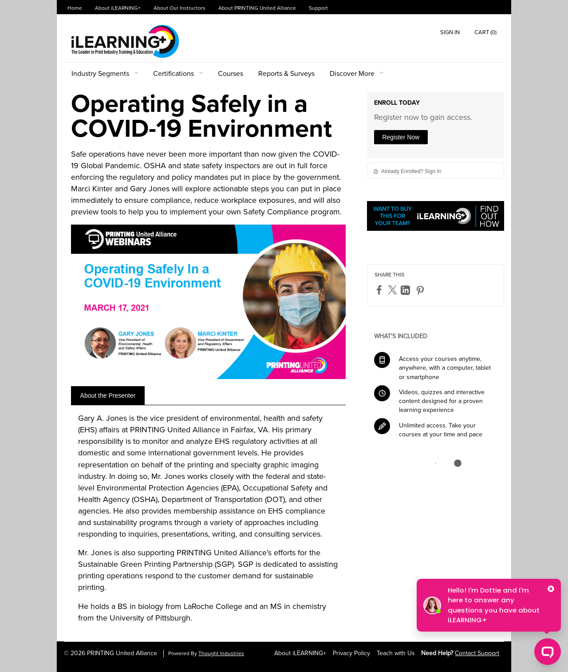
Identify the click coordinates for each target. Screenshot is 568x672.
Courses (230, 73)
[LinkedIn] (406, 290)
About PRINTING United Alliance (257, 8)
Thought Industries (221, 653)
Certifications (173, 73)
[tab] (108, 395)
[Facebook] (380, 289)
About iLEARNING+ (118, 8)
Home (74, 8)
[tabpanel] (208, 521)
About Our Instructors (179, 8)
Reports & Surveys (286, 73)
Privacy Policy (351, 653)
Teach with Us (396, 653)
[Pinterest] (421, 290)
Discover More (352, 73)
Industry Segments (100, 73)
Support (318, 8)
